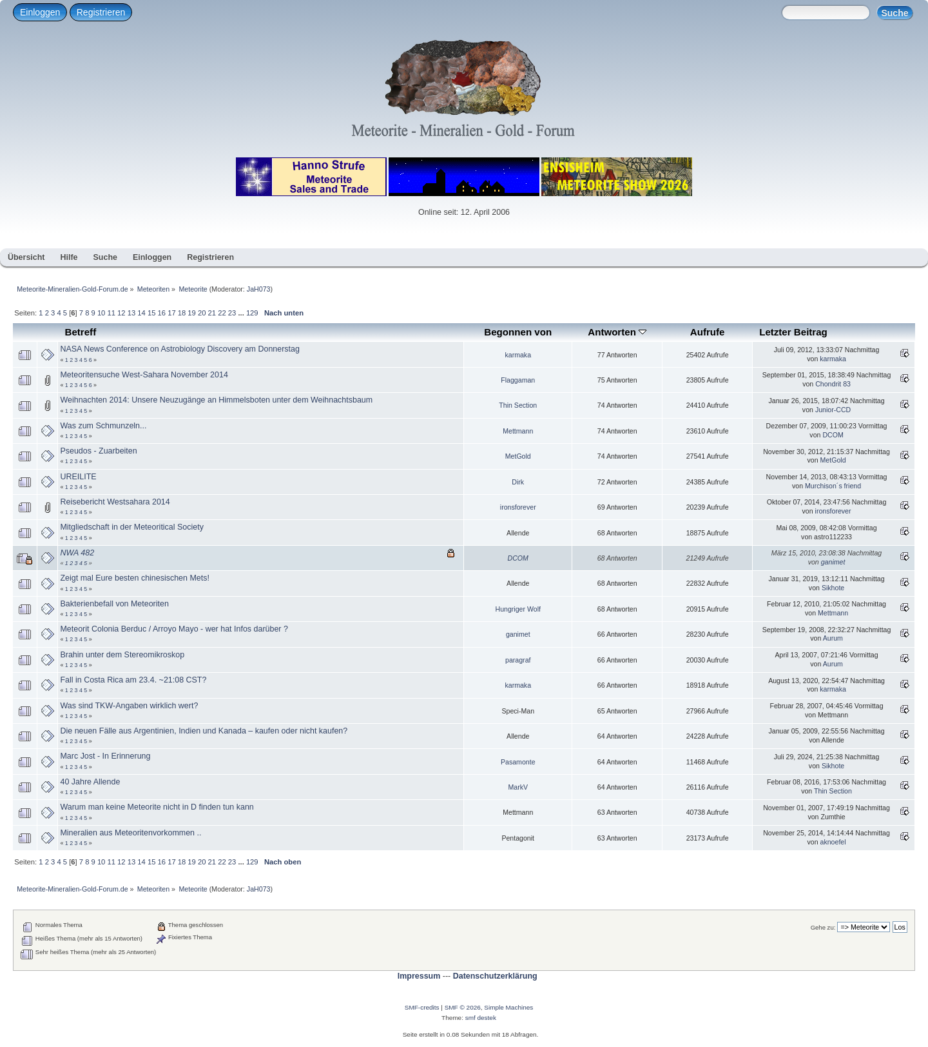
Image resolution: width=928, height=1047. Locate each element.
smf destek (480, 1017)
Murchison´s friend (833, 486)
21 (212, 313)
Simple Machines (508, 1007)
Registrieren (101, 12)
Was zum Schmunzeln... (103, 425)
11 (111, 313)
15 (151, 313)
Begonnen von (518, 331)
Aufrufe (707, 331)
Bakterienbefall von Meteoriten (114, 603)
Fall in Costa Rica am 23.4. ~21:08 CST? (133, 679)
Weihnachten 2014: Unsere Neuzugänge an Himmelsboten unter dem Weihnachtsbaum (216, 399)
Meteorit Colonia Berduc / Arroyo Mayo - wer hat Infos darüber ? (173, 628)
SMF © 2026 (463, 1007)
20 (202, 313)
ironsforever (518, 507)
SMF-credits (422, 1007)
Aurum (833, 638)
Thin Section (518, 405)
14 (141, 313)
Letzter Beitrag (793, 331)
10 (101, 313)
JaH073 (259, 289)
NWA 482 (77, 552)
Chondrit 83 (833, 384)
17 (171, 313)
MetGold (518, 456)
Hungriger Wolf (518, 609)
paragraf (517, 660)
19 (191, 313)
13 (131, 313)
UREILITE (78, 476)
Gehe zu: (823, 927)
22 (222, 313)
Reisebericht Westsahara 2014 (114, 501)
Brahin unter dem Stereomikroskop (122, 654)
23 (232, 313)
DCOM (832, 435)
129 (252, 313)
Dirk (518, 482)
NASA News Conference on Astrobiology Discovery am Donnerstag (179, 349)
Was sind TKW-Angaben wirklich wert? (129, 705)
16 (162, 313)
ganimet (833, 562)
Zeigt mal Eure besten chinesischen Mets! (134, 578)
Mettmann (518, 431)
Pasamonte (518, 762)
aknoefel (833, 842)
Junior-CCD (833, 410)
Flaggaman (518, 380)
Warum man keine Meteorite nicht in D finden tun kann (156, 807)
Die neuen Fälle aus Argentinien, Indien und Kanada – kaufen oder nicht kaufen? (203, 730)
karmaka (518, 355)
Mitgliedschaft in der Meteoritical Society (131, 527)
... (242, 313)
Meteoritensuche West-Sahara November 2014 (143, 374)
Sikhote (833, 588)
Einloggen (40, 12)
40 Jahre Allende (90, 781)
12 (121, 313)
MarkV (518, 787)
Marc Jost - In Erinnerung (105, 756)
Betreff (81, 331)
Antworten (617, 331)
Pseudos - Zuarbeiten (98, 450)
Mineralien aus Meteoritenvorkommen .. (130, 832)
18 (182, 313)
